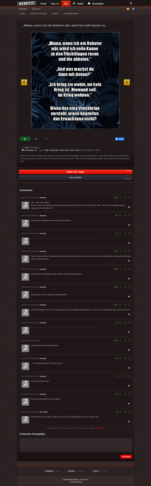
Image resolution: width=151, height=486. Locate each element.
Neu (66, 3)
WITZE (22, 13)
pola (27, 147)
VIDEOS (55, 13)
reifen (62, 150)
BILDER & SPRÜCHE (38, 13)
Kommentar (29, 150)
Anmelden (23, 9)
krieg (46, 150)
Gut (25, 139)
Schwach (36, 139)
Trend (43, 3)
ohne (67, 150)
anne (72, 150)
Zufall (78, 3)
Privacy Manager (76, 482)
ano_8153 (43, 412)
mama (77, 150)
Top (55, 3)
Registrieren (36, 9)
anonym (43, 197)
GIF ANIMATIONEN (70, 13)
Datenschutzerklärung (71, 479)
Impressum (84, 479)
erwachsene (54, 150)
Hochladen (96, 3)
